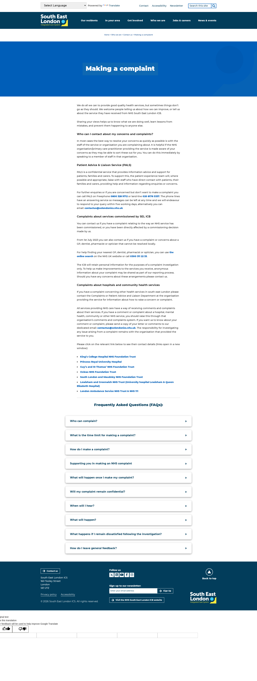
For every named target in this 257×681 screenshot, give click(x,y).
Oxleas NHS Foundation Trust (98, 372)
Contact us (129, 35)
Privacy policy (49, 595)
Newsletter (176, 5)
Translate (111, 5)
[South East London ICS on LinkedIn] (116, 575)
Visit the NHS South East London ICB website (139, 600)
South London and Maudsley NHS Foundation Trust (111, 377)
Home (106, 35)
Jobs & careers (182, 20)
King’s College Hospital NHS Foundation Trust (108, 357)
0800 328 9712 (119, 196)
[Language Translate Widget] (64, 5)
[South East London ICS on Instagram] (132, 575)
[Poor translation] (20, 629)
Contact (143, 5)
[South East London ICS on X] (111, 575)
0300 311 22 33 (138, 256)
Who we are (157, 20)
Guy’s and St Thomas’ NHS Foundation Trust (107, 367)
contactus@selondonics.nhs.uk (104, 208)
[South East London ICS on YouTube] (121, 575)
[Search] (213, 5)
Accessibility (159, 5)
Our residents (89, 20)
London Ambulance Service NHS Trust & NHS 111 (109, 391)
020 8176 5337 (151, 196)
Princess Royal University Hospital (101, 362)
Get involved (135, 20)
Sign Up (167, 591)
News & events (207, 20)
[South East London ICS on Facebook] (127, 575)
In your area (112, 20)
